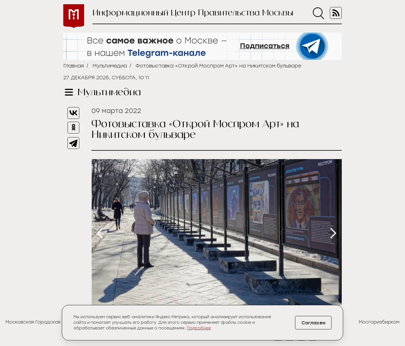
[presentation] (100, 233)
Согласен (313, 322)
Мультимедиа (110, 66)
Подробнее (199, 328)
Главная (73, 66)
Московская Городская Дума (40, 322)
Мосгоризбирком (379, 322)
